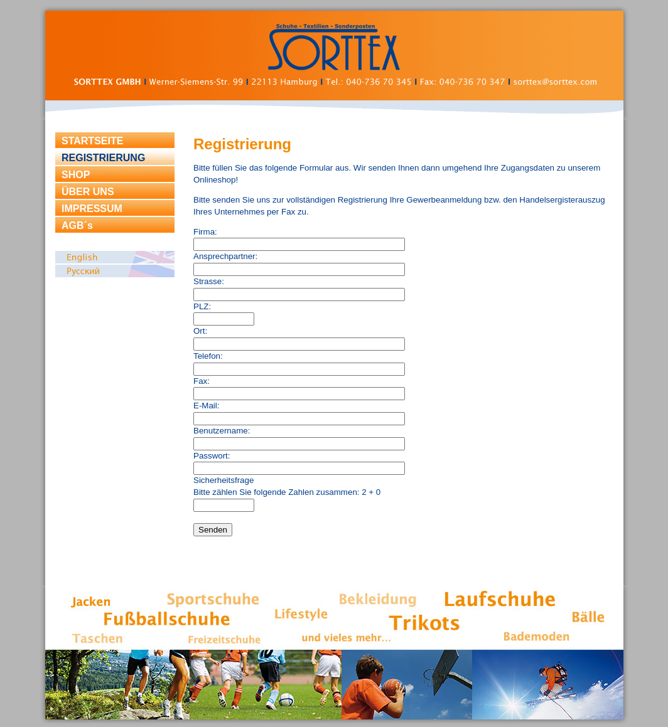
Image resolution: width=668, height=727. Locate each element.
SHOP (76, 174)
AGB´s (77, 225)
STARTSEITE (92, 140)
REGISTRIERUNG (103, 157)
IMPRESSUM (92, 208)
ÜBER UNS (88, 191)
